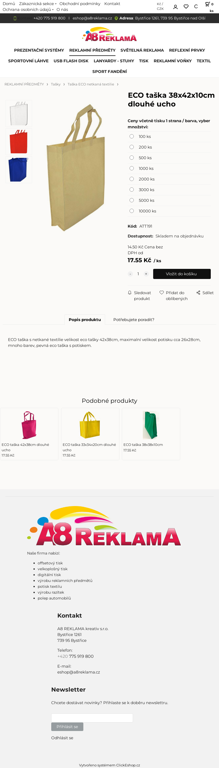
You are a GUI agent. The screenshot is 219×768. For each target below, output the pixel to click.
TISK (143, 61)
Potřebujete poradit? (133, 319)
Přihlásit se (67, 726)
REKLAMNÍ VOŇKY (173, 61)
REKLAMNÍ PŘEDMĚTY (92, 50)
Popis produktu (85, 319)
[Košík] (208, 6)
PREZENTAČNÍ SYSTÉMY (39, 50)
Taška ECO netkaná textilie (91, 84)
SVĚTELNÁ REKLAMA (142, 50)
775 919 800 (81, 656)
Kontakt (25, 18)
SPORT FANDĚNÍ (109, 71)
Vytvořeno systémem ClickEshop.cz (109, 765)
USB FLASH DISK (71, 61)
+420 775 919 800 (49, 18)
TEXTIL (204, 61)
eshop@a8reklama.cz (92, 18)
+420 (63, 656)
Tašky (56, 84)
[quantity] (138, 274)
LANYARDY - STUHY (114, 61)
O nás (62, 9)
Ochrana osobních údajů (27, 9)
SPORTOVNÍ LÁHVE (28, 61)
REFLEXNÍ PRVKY (187, 50)
